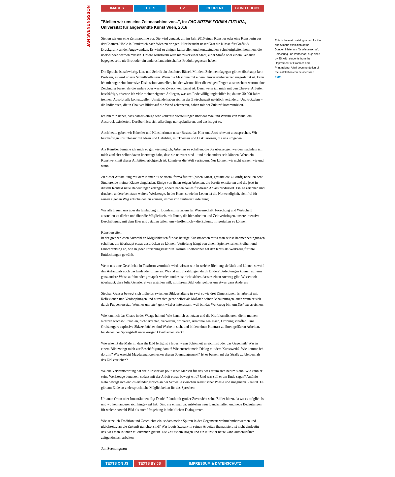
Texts (149, 8)
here (278, 76)
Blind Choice (247, 8)
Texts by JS (149, 463)
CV (182, 8)
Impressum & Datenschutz (215, 463)
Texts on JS (116, 463)
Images (117, 8)
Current (215, 8)
